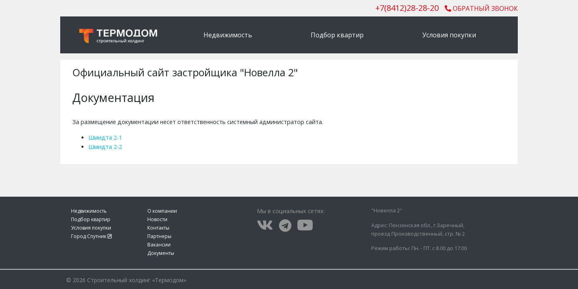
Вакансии (159, 244)
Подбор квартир (337, 35)
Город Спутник (91, 236)
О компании (162, 211)
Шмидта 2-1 (105, 137)
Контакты (158, 227)
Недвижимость (228, 35)
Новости (157, 219)
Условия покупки (449, 35)
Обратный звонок (481, 8)
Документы (160, 253)
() (407, 7)
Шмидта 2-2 (105, 147)
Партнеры (159, 236)
